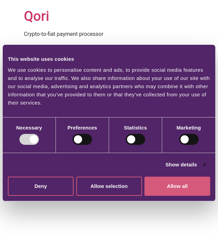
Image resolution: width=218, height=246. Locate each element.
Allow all (177, 186)
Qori (36, 16)
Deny (40, 186)
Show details (181, 164)
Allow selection (108, 186)
